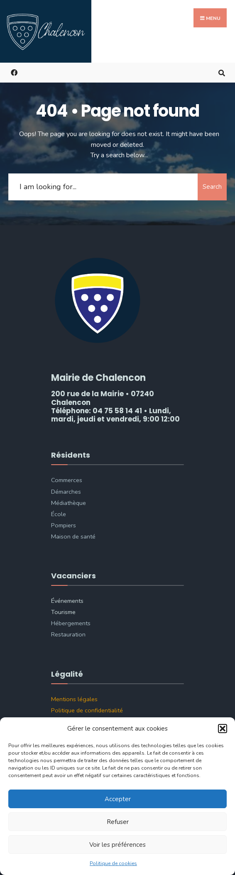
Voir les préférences (117, 845)
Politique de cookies (113, 863)
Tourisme (63, 612)
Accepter (118, 799)
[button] (222, 728)
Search (212, 187)
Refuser (118, 822)
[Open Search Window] (221, 72)
